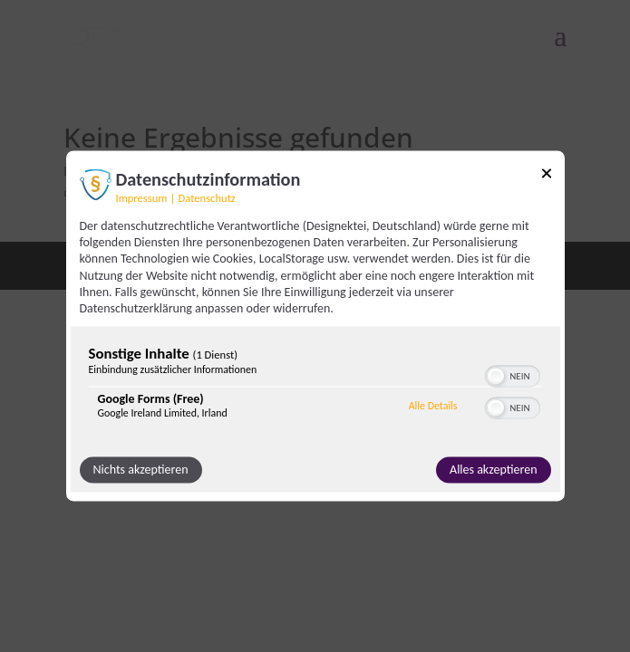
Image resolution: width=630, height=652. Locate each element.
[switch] (512, 375)
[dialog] (315, 325)
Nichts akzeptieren (141, 470)
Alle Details (433, 405)
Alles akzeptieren (493, 470)
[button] (496, 377)
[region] (315, 387)
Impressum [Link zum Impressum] (142, 198)
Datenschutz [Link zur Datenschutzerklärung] (207, 198)
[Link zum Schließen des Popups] (546, 176)
